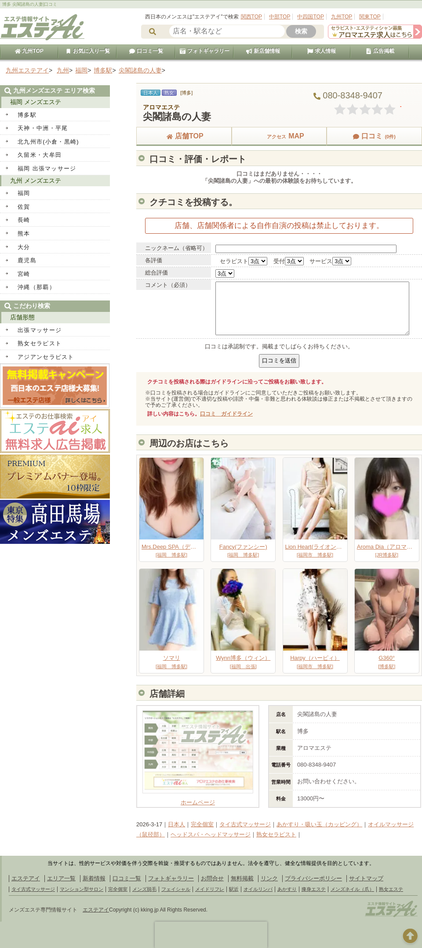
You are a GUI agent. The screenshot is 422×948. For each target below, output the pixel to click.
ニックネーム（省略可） (176, 248)
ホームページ (197, 799)
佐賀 (24, 206)
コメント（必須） (168, 285)
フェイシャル (175, 889)
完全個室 (202, 824)
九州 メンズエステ (35, 180)
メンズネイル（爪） (352, 889)
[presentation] (211, 935)
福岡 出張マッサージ (47, 168)
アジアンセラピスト (46, 357)
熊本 (24, 233)
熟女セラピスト (276, 834)
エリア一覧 (61, 878)
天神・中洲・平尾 (43, 128)
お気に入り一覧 (87, 51)
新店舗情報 (263, 51)
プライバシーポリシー (313, 878)
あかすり (287, 889)
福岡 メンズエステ (35, 101)
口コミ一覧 (146, 51)
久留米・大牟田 (40, 155)
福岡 (24, 193)
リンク (269, 878)
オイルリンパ (258, 889)
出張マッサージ (40, 330)
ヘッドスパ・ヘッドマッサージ (211, 834)
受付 (279, 261)
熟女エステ (391, 889)
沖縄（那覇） (36, 287)
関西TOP (251, 17)
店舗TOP (184, 136)
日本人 (176, 824)
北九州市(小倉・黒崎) (48, 141)
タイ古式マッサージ (245, 824)
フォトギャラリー (204, 51)
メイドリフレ (209, 889)
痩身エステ (314, 889)
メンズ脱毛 (144, 889)
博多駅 (27, 115)
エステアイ (25, 878)
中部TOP (279, 17)
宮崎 (24, 274)
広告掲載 (380, 51)
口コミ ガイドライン (226, 414)
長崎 (24, 220)
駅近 (234, 889)
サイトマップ (366, 878)
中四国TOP (310, 17)
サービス (320, 261)
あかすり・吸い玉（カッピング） (319, 824)
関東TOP (369, 17)
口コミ (374, 136)
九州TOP (341, 17)
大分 (24, 247)
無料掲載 (242, 878)
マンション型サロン (81, 889)
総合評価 (156, 272)
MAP (279, 136)
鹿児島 (27, 260)
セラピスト (234, 261)
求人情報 (321, 51)
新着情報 (94, 878)
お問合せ (212, 878)
